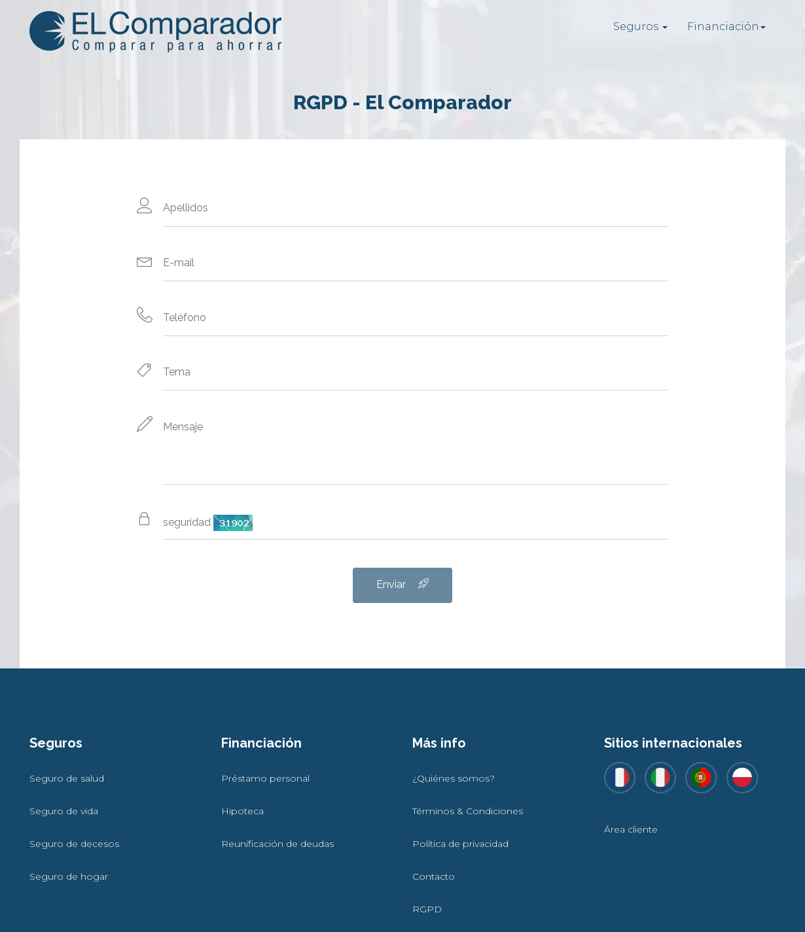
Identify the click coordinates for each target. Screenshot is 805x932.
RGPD (427, 909)
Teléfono (184, 317)
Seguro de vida (63, 811)
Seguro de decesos (74, 844)
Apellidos (185, 207)
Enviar (402, 584)
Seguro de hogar (68, 876)
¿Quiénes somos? (453, 778)
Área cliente (631, 829)
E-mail (178, 262)
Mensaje (183, 427)
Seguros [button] (640, 26)
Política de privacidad (460, 844)
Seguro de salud (66, 778)
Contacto (433, 876)
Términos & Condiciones (467, 811)
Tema (176, 372)
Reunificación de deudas (277, 844)
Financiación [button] (726, 26)
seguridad (208, 523)
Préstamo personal (265, 778)
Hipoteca (242, 811)
